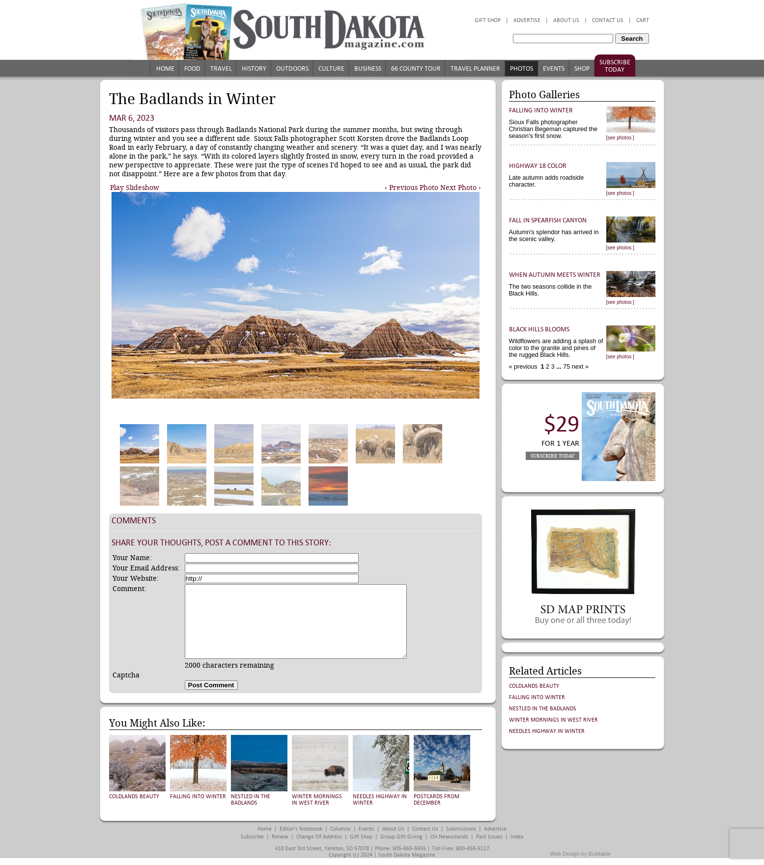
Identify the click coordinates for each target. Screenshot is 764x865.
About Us (566, 20)
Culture (331, 68)
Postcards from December (436, 799)
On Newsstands (449, 837)
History (254, 68)
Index (516, 837)
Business (367, 68)
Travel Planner (475, 68)
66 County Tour (416, 68)
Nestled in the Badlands (250, 799)
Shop (582, 68)
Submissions (461, 829)
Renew (280, 837)
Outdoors (292, 68)
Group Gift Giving (401, 837)
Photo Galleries (544, 94)
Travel (221, 68)
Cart (642, 20)
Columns (340, 829)
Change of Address (319, 837)
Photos (521, 68)
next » (579, 366)
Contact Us (607, 20)
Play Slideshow (134, 187)
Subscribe (252, 837)
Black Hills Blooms (539, 329)
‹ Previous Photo (411, 187)
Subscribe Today (614, 65)
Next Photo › (460, 187)
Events (554, 68)
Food (192, 68)
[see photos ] (620, 137)
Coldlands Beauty (134, 796)
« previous (524, 366)
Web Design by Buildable (580, 854)
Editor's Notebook (301, 829)
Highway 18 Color (537, 165)
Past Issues (489, 837)
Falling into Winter (198, 796)
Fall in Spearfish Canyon (548, 220)
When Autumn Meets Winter (554, 274)
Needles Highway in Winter (547, 731)
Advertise (526, 20)
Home (165, 68)
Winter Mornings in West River (317, 799)
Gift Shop (488, 20)
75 (566, 366)
